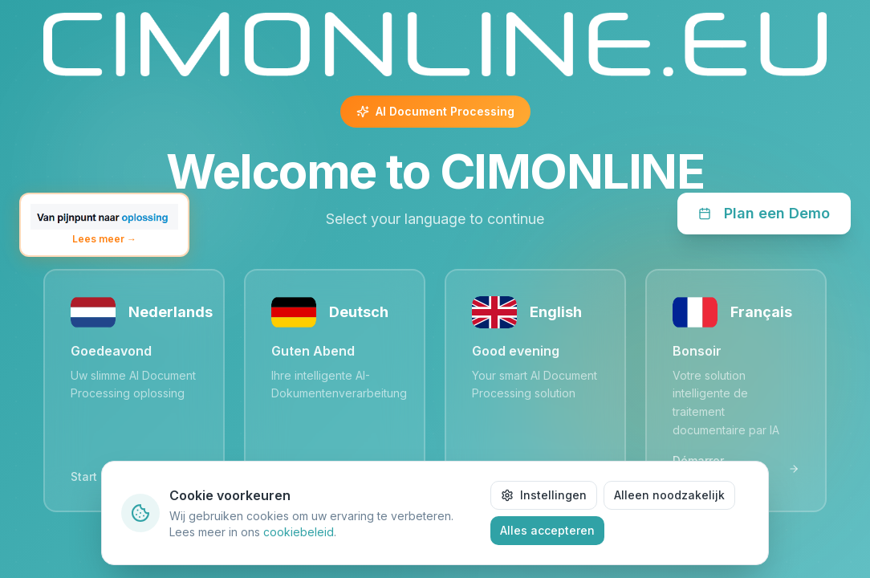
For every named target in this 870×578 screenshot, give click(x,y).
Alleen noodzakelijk (669, 495)
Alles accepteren (547, 530)
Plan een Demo (764, 213)
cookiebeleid (298, 532)
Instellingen (544, 495)
